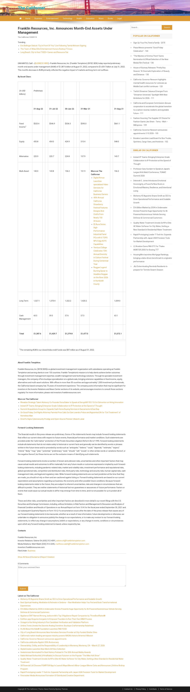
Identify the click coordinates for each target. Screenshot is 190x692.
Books (110, 18)
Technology (67, 18)
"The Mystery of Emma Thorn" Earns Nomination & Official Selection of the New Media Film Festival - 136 (150, 59)
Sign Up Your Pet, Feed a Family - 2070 (149, 43)
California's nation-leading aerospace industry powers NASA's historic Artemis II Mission (56, 636)
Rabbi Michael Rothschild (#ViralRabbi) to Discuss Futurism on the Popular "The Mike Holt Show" (60, 656)
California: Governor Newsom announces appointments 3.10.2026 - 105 (150, 131)
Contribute (153, 689)
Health (79, 18)
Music (101, 18)
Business (38, 18)
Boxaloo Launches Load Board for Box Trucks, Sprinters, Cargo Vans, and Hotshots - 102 (152, 140)
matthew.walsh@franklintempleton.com (72, 544)
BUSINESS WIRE (41, 63)
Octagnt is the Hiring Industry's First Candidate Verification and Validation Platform (54, 622)
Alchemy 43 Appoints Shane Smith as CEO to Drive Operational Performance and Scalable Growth (61, 599)
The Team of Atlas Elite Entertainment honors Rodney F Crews (46, 49)
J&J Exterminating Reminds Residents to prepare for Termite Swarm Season (150, 268)
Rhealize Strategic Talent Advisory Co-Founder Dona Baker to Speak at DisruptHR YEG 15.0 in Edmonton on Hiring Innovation (71, 402)
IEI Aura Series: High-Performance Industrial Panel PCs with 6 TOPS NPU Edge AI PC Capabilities (101, 234)
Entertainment (52, 18)
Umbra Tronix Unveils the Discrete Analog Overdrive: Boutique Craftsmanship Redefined (56, 626)
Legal (119, 18)
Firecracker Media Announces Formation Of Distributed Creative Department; (52, 675)
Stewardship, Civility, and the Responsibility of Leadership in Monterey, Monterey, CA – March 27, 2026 (62, 646)
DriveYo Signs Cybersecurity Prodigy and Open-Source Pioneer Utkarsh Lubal (52, 419)
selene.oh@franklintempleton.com (70, 541)
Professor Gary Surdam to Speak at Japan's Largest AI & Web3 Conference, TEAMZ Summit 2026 (151, 172)
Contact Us (128, 689)
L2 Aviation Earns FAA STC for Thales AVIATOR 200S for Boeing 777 (149, 248)
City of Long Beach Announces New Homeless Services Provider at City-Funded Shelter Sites (58, 632)
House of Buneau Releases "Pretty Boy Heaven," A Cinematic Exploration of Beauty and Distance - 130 (151, 71)
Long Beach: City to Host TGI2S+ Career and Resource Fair (44, 52)
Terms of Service (166, 689)
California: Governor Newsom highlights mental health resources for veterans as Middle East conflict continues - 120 (150, 83)
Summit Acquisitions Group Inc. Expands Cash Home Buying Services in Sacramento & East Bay (59, 409)
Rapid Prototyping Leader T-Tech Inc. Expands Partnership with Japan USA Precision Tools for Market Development (68, 672)
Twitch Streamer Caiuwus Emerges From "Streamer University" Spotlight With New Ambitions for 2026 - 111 (150, 94)
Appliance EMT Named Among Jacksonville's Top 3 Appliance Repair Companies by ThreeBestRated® (62, 616)
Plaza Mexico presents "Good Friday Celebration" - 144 (148, 49)
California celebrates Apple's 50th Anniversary (39, 642)
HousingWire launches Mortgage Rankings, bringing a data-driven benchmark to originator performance (152, 258)
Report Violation (47, 557)
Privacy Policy (141, 689)
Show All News (24, 557)
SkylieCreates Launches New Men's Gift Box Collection (42, 649)
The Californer (31, 7)
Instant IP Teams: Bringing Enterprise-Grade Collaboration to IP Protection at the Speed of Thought (61, 406)
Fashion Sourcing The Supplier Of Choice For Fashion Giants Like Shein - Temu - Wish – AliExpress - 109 (151, 121)
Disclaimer (35, 557)
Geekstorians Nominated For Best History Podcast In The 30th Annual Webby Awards (55, 652)
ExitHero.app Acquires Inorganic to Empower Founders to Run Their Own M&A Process (56, 619)
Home (27, 18)
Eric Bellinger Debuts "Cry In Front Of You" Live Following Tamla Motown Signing (53, 46)
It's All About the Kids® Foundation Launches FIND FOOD (43, 629)
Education (90, 18)
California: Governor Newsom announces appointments (43, 639)
